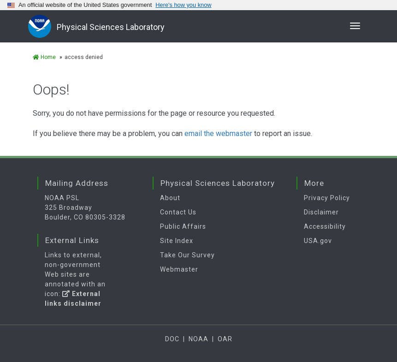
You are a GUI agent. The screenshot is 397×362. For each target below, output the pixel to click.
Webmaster (179, 269)
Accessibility (325, 226)
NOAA (198, 339)
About (170, 198)
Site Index (176, 240)
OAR (225, 339)
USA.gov (318, 240)
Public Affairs (183, 226)
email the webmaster (218, 133)
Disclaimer (321, 212)
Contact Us (178, 212)
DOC (172, 339)
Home (44, 57)
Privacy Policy (327, 198)
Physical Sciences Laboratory (111, 27)
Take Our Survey (187, 255)
